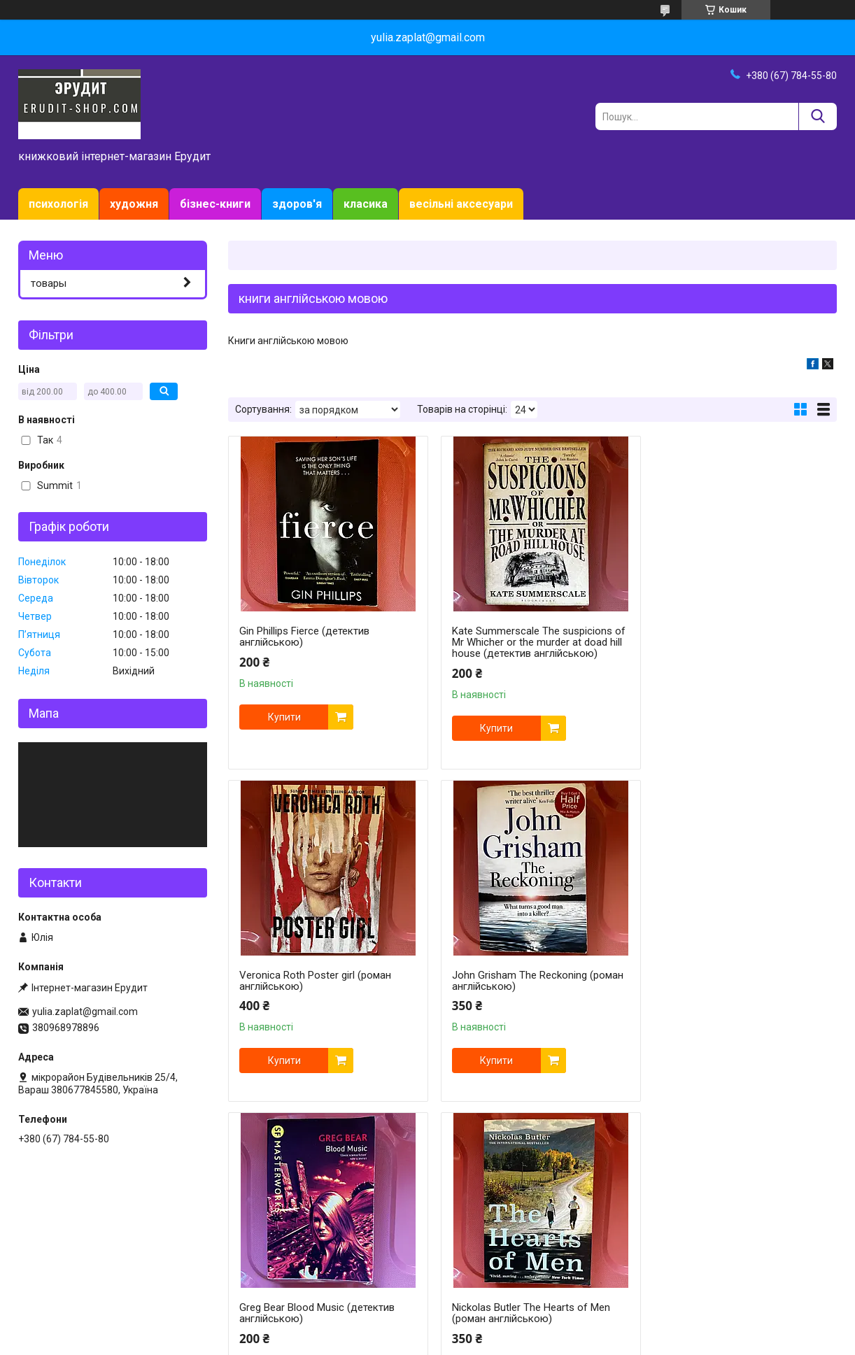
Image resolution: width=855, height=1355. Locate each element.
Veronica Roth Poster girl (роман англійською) (729, 636)
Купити (284, 717)
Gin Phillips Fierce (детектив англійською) (304, 636)
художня (134, 204)
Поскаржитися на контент (423, 1342)
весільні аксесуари (461, 204)
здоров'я (297, 204)
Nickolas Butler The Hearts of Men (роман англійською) (732, 981)
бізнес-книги (215, 204)
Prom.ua (495, 1316)
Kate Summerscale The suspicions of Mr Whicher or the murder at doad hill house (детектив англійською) (530, 642)
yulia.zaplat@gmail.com (85, 1011)
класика (366, 204)
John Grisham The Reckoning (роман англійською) (325, 981)
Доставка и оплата (68, 1252)
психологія (58, 204)
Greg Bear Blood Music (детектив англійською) (523, 981)
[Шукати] (817, 116)
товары (48, 283)
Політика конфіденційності (534, 1342)
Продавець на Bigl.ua (428, 1329)
